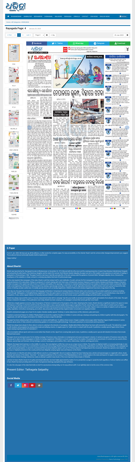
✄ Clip (53, 35)
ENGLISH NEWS (105, 16)
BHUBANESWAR (16, 16)
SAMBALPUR (28, 16)
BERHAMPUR (38, 16)
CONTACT (85, 16)
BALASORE (58, 16)
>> (23, 35)
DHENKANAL (48, 16)
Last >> (28, 35)
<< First (9, 35)
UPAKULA (77, 16)
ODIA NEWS (94, 16)
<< (15, 35)
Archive (123, 16)
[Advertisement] (88, 7)
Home (8, 22)
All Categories (16, 22)
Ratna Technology (114, 459)
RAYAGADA (67, 16)
